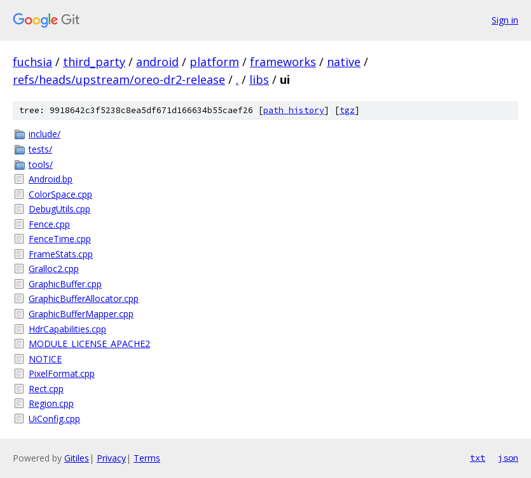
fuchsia (32, 61)
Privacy (111, 458)
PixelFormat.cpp (62, 373)
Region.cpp (51, 403)
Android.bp (50, 179)
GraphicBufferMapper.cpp (81, 314)
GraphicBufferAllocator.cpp (84, 298)
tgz (347, 110)
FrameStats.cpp (61, 254)
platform (214, 61)
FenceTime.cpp (60, 239)
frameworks (283, 61)
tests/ (40, 149)
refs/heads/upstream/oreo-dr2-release (119, 79)
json (508, 457)
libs (259, 79)
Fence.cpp (49, 224)
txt (477, 457)
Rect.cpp (46, 389)
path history (293, 110)
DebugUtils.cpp (59, 209)
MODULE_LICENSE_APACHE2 (89, 344)
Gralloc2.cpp (54, 269)
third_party (94, 61)
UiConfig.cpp (54, 419)
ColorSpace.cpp (60, 194)
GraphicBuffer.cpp (65, 284)
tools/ (41, 164)
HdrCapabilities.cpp (67, 329)
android (157, 61)
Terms (147, 458)
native (344, 61)
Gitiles (76, 458)
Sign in (505, 20)
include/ (44, 134)
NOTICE (45, 359)
